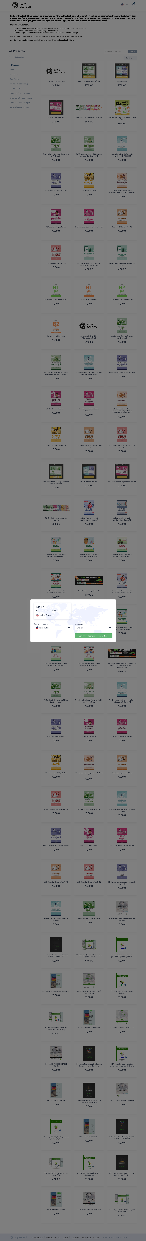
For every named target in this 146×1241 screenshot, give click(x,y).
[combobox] (52, 628)
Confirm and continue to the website (93, 636)
